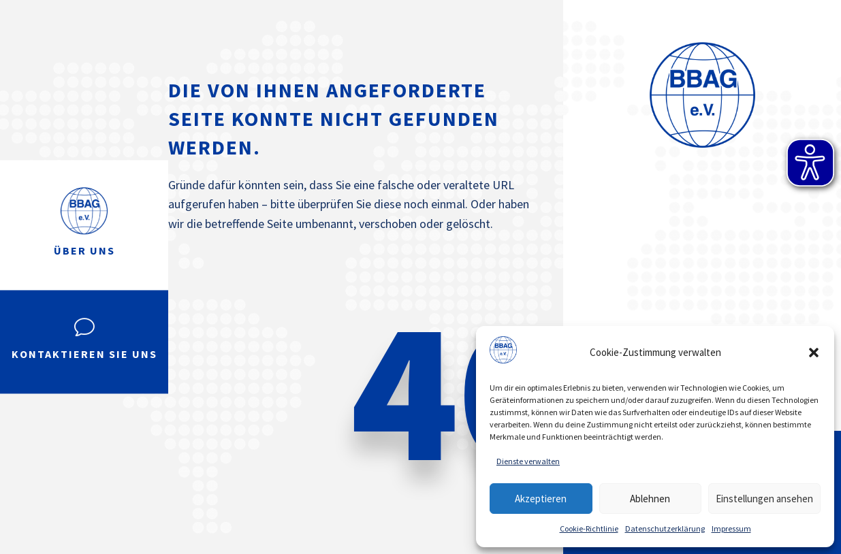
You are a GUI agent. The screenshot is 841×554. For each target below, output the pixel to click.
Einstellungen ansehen (764, 498)
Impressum (731, 528)
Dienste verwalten (528, 461)
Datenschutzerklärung (665, 528)
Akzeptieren (541, 498)
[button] (814, 352)
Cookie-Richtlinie (589, 528)
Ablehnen (650, 498)
